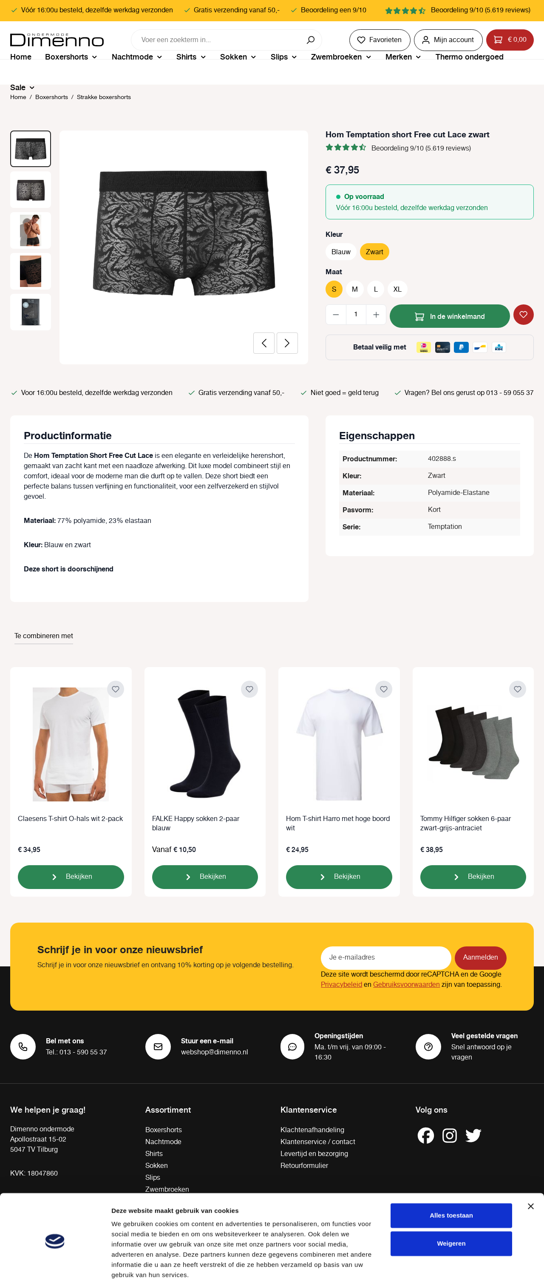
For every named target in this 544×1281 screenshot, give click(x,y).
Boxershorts (163, 1130)
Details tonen (131, 1264)
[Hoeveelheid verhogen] (376, 314)
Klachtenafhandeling (312, 1130)
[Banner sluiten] (531, 1172)
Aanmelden (480, 957)
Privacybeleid (341, 985)
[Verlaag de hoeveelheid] (336, 314)
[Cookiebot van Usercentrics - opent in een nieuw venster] (55, 1264)
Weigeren (451, 1209)
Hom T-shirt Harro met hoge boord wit (338, 824)
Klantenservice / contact (317, 1142)
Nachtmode (163, 1142)
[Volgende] (287, 343)
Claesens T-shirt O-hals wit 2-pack (70, 819)
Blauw (341, 252)
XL (398, 289)
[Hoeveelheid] (356, 314)
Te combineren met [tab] (43, 636)
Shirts (154, 1154)
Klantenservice (308, 1109)
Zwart (374, 252)
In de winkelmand (450, 315)
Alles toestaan (451, 1181)
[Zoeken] (311, 40)
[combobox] (216, 40)
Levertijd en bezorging (314, 1154)
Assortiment (168, 1109)
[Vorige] (264, 343)
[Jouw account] (448, 40)
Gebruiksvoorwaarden (406, 985)
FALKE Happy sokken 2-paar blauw (195, 824)
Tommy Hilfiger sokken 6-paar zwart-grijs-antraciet (465, 824)
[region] (159, 247)
